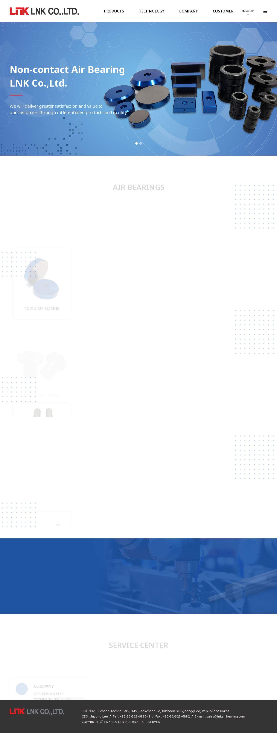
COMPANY (188, 11)
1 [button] (136, 143)
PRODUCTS (114, 11)
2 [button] (140, 143)
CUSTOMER (223, 11)
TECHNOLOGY (151, 11)
